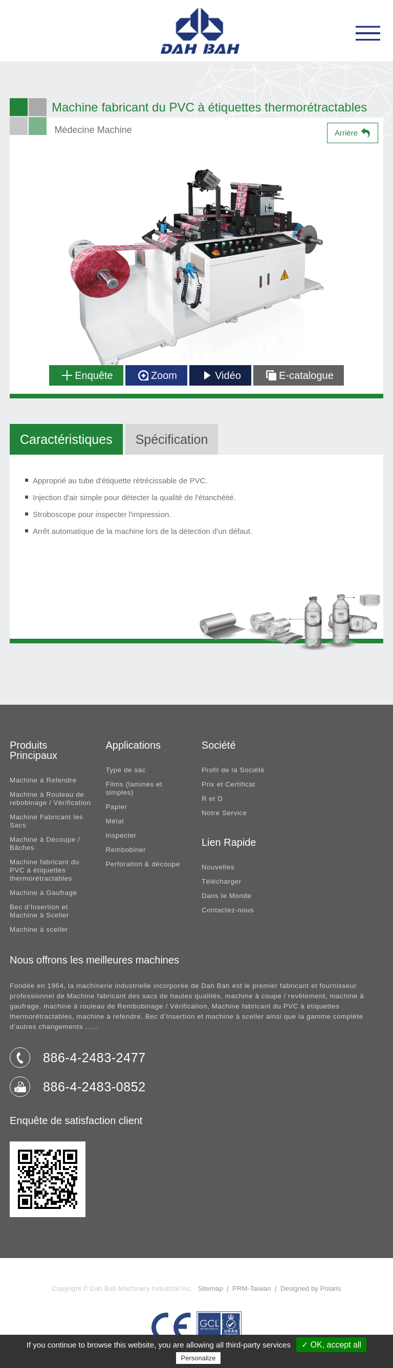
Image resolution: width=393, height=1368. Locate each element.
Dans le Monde (226, 896)
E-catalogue (300, 375)
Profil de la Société (233, 770)
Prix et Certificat (228, 784)
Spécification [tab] (172, 439)
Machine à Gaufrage (43, 892)
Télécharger (222, 881)
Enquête (87, 375)
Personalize (198, 1358)
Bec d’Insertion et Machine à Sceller (39, 911)
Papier (116, 807)
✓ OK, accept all (331, 1344)
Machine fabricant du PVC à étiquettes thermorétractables (44, 870)
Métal (115, 821)
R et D (212, 798)
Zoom (157, 375)
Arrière (346, 132)
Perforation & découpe (143, 864)
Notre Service (224, 813)
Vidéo (221, 375)
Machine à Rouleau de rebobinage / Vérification (50, 798)
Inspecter (121, 835)
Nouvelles (218, 867)
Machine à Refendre (43, 780)
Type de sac (126, 770)
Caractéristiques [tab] (66, 439)
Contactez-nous (228, 910)
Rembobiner (126, 850)
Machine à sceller (39, 929)
